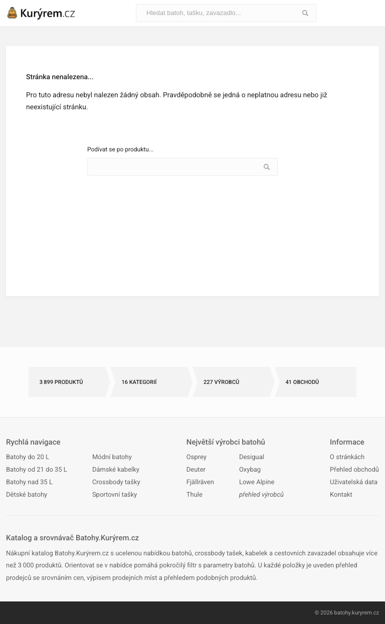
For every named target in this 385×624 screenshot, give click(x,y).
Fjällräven (200, 482)
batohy (342, 612)
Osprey (196, 457)
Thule (194, 495)
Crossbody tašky (116, 482)
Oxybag (250, 470)
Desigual (251, 457)
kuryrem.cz (365, 612)
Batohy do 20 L (27, 457)
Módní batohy (112, 457)
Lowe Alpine (256, 482)
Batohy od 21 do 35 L (36, 470)
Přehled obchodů (354, 470)
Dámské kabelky (115, 470)
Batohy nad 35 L (29, 482)
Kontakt (341, 495)
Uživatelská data (353, 482)
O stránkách (347, 457)
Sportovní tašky (114, 495)
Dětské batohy (26, 495)
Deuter (196, 470)
